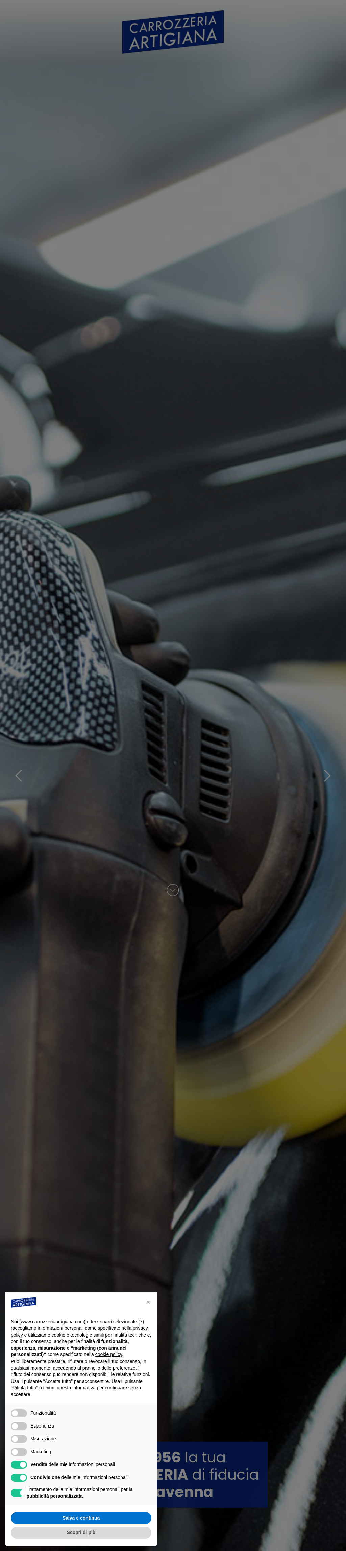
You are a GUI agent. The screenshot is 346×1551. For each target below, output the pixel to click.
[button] (148, 1302)
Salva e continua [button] (81, 1518)
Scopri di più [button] (81, 1532)
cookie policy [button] (108, 1354)
